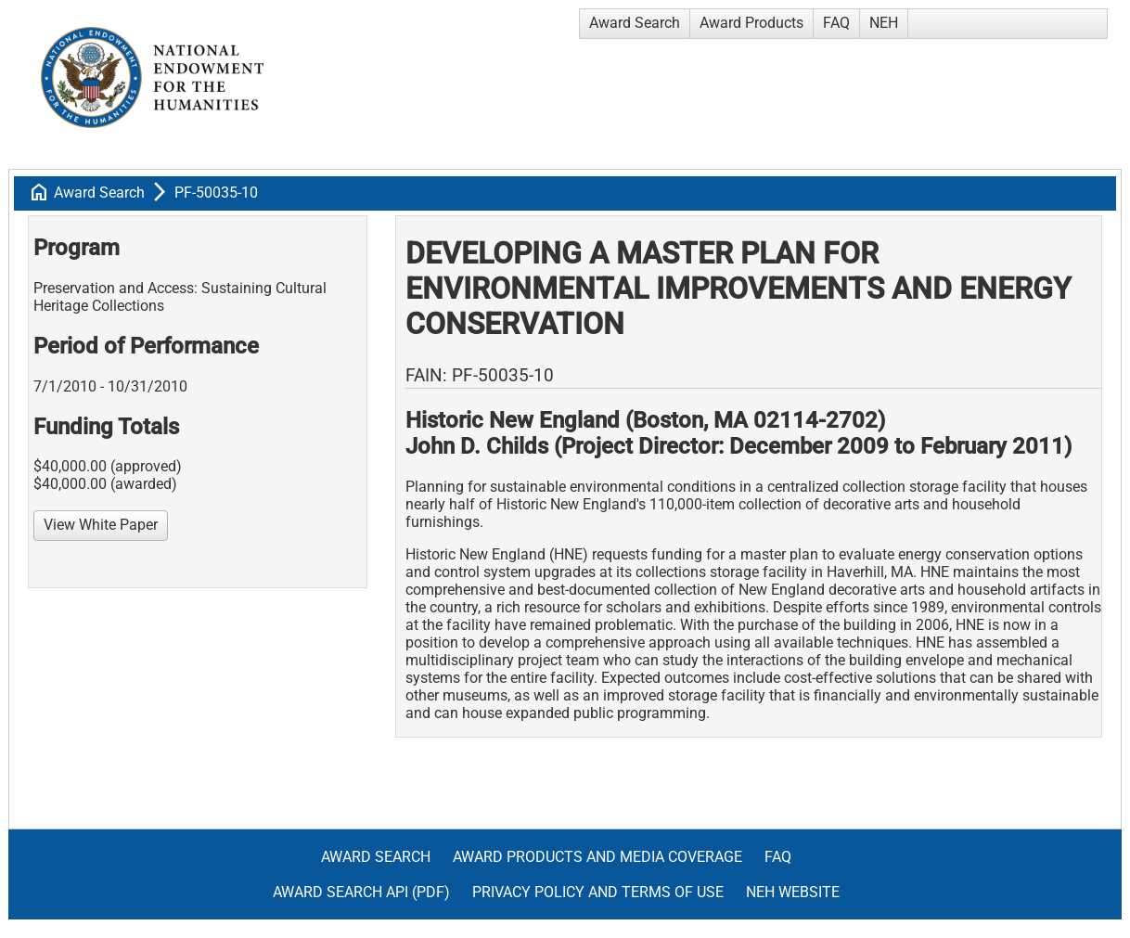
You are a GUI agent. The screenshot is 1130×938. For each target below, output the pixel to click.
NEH (883, 23)
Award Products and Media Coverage (597, 857)
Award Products (751, 23)
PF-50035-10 (216, 192)
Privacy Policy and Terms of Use (598, 892)
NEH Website (793, 892)
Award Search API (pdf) (361, 892)
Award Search (634, 23)
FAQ (836, 23)
